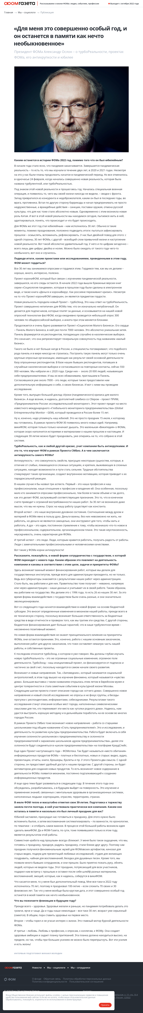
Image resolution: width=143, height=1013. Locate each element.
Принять (105, 1005)
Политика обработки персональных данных (87, 978)
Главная (9, 12)
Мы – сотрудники (80, 967)
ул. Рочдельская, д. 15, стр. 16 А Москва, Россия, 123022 (123, 996)
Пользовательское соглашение (86, 981)
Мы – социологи (27, 12)
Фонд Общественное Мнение (25, 991)
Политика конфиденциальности (49, 981)
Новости (37, 967)
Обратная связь (52, 978)
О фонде (36, 978)
